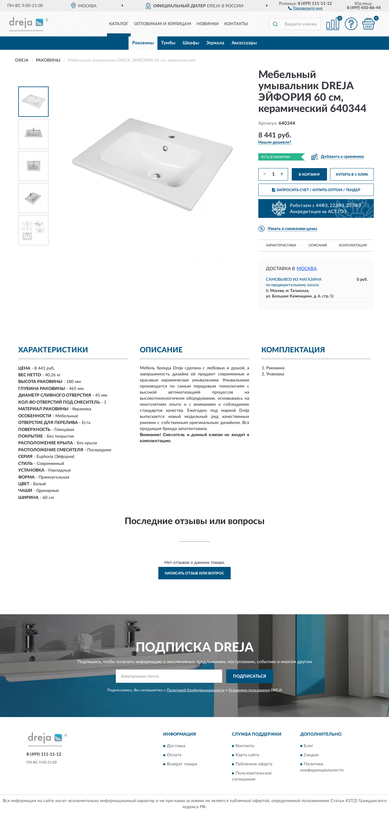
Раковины (143, 43)
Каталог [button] (119, 24)
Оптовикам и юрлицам (162, 24)
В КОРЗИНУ (309, 174)
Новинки (208, 24)
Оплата (174, 755)
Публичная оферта (254, 764)
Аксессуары (244, 43)
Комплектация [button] (353, 245)
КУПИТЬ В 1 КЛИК (352, 174)
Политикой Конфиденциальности (196, 690)
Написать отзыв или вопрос (194, 573)
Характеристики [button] (281, 245)
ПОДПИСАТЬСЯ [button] (249, 676)
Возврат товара (182, 764)
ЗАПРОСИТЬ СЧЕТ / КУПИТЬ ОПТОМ (316, 190)
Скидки (311, 755)
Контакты (236, 24)
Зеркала (215, 43)
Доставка (176, 746)
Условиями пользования (249, 690)
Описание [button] (317, 245)
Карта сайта (247, 755)
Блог (308, 746)
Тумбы (168, 43)
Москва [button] (307, 268)
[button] (305, 8)
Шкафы (191, 43)
